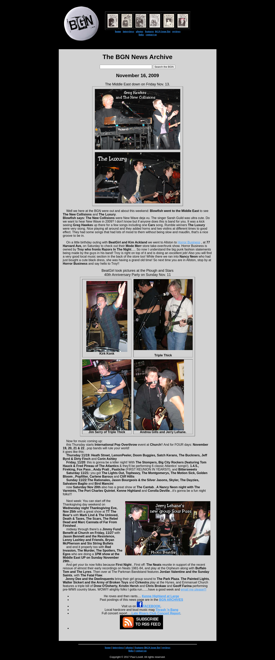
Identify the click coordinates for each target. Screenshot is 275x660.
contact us (151, 34)
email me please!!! (193, 589)
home (118, 31)
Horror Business (189, 242)
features (149, 31)
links (141, 34)
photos (139, 31)
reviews (176, 31)
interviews (128, 31)
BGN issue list (162, 31)
